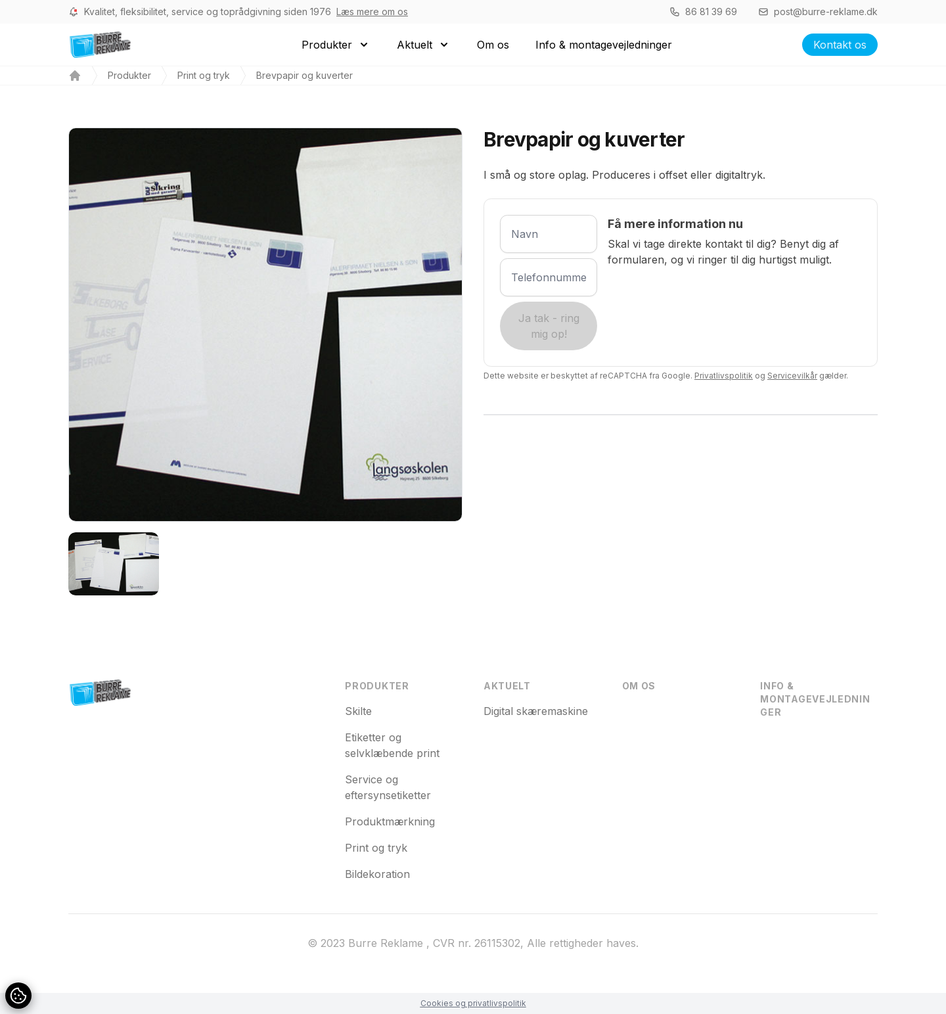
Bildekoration (377, 874)
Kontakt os (840, 44)
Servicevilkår (792, 375)
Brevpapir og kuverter (304, 75)
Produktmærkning (390, 821)
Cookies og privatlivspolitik (473, 1003)
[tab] (113, 563)
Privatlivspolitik (723, 375)
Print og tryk (203, 75)
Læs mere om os (372, 11)
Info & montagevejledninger (815, 699)
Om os (639, 685)
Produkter (129, 75)
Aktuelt (507, 685)
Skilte (358, 711)
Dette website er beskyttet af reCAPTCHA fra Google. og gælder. (666, 375)
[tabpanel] (265, 324)
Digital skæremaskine (536, 711)
